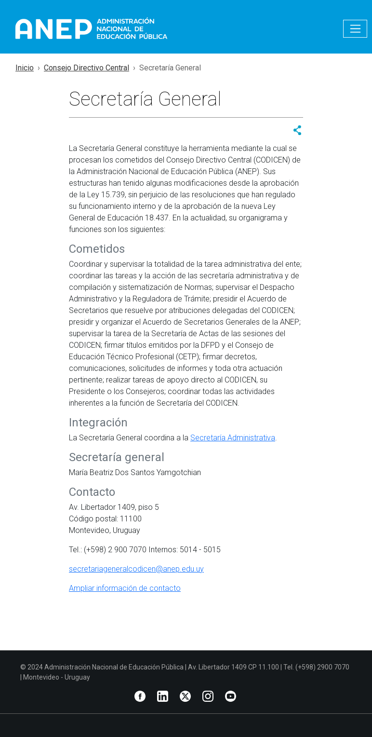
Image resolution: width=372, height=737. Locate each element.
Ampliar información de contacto (125, 588)
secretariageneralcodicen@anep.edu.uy (136, 568)
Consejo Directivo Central (86, 67)
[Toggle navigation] (355, 29)
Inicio (24, 67)
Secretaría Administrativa (232, 437)
